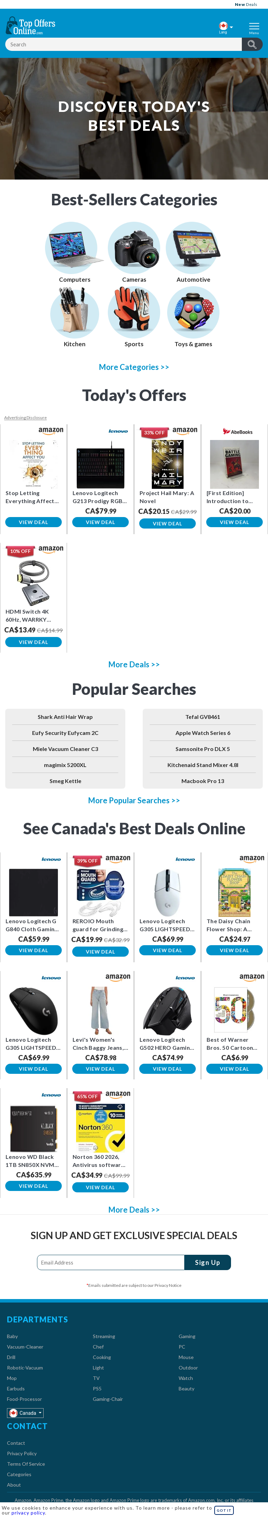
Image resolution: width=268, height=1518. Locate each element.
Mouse (186, 1357)
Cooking (102, 1357)
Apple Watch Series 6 (203, 732)
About (14, 1485)
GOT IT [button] (224, 1510)
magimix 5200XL (65, 764)
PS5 (97, 1388)
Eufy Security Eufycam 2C (65, 732)
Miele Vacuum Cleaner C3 (65, 748)
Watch (186, 1378)
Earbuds (16, 1388)
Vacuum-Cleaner (25, 1347)
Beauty (186, 1388)
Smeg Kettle (65, 780)
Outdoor (188, 1368)
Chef (98, 1347)
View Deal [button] (33, 522)
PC (182, 1347)
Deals (246, 4)
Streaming (104, 1336)
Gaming (187, 1336)
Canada (23, 1413)
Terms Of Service (26, 1464)
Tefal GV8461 (202, 716)
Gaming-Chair (108, 1399)
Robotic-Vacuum (25, 1368)
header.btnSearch (252, 44)
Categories (19, 1474)
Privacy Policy (22, 1453)
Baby (12, 1336)
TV (96, 1378)
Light (98, 1368)
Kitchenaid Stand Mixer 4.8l (203, 764)
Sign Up (205, 1262)
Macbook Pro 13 (202, 780)
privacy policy (28, 1513)
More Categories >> (134, 367)
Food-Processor (24, 1399)
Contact (16, 1443)
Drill (11, 1357)
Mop (12, 1378)
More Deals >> (134, 664)
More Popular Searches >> (134, 800)
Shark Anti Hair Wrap (65, 716)
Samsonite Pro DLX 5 (203, 748)
